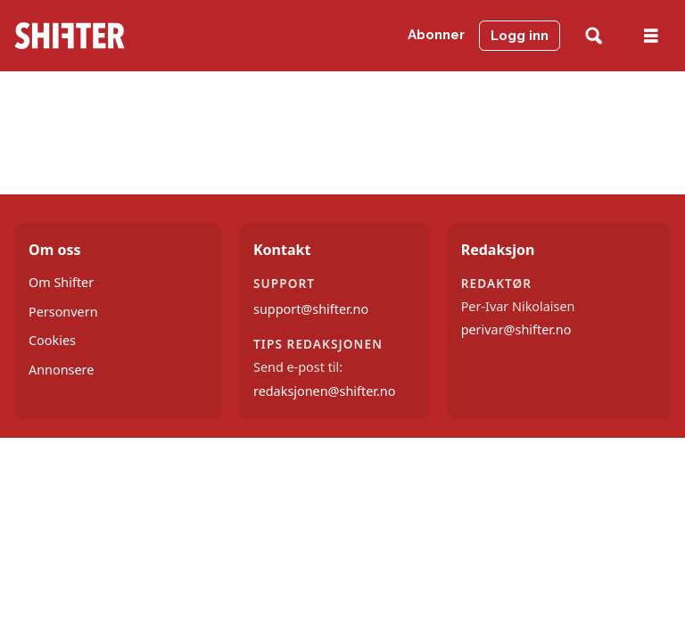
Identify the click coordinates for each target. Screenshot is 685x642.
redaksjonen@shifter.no (324, 391)
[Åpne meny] (651, 36)
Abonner (436, 35)
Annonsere (61, 369)
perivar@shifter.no (516, 329)
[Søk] (594, 36)
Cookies (52, 340)
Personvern (63, 311)
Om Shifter (61, 282)
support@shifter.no (310, 308)
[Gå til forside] (69, 35)
